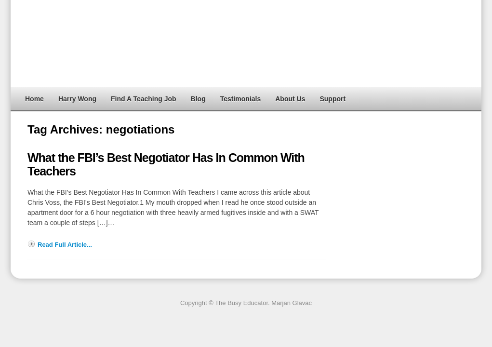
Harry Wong (77, 99)
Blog (198, 99)
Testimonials (240, 99)
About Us (290, 99)
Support (332, 99)
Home (34, 99)
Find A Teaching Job (143, 99)
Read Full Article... (65, 244)
